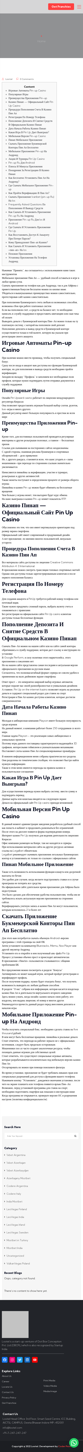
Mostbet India (14, 1248)
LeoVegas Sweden (17, 1232)
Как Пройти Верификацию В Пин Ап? (28, 193)
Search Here (12, 1127)
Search (75, 1135)
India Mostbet (14, 1201)
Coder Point (64, 1446)
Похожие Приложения (20, 253)
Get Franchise (9, 1403)
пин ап (19, 1048)
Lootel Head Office (14, 1418)
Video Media (50, 1385)
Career (5, 1381)
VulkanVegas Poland (18, 1263)
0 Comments (27, 79)
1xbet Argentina (16, 1155)
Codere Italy (14, 1193)
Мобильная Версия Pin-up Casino (27, 136)
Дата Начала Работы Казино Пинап (27, 128)
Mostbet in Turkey (17, 1240)
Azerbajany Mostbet (18, 1178)
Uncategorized (15, 1255)
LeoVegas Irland (16, 1224)
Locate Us (7, 1386)
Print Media (49, 1380)
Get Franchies (61, 6)
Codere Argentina (17, 1186)
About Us (6, 1376)
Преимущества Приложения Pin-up (27, 98)
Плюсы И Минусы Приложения (25, 166)
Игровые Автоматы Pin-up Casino (27, 90)
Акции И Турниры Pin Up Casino (26, 158)
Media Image (50, 1391)
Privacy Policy (9, 1397)
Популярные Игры (18, 94)
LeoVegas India (15, 1217)
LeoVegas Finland (17, 1209)
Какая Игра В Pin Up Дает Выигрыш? (28, 132)
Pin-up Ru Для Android (21, 162)
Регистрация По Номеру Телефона (26, 117)
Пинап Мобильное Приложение (25, 139)
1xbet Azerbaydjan (18, 1170)
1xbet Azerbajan (16, 1162)
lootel (8, 79)
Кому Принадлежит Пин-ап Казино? (28, 242)
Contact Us (8, 1392)
